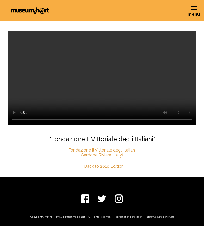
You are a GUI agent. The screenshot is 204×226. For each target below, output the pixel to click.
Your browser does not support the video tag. (102, 78)
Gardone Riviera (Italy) (102, 155)
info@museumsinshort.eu (160, 217)
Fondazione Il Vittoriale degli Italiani (102, 150)
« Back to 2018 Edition (102, 166)
